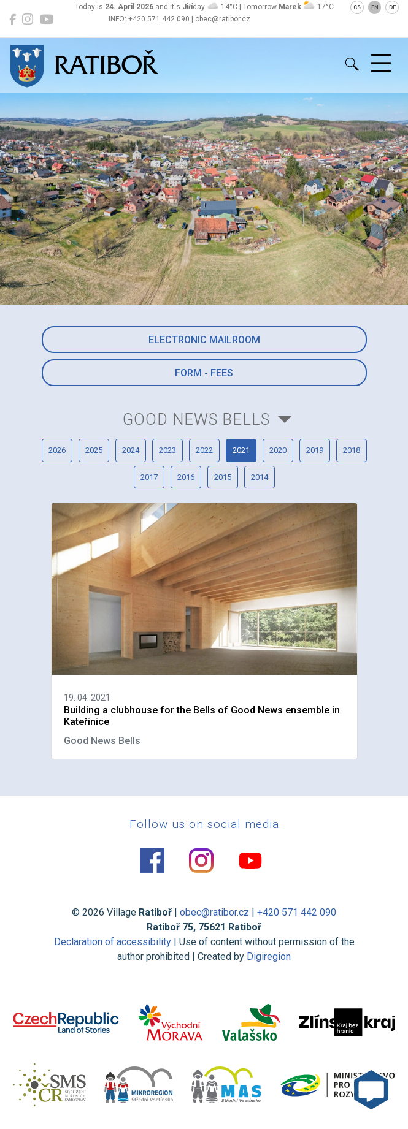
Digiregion (269, 956)
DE (392, 7)
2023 (167, 450)
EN (375, 7)
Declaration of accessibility (112, 942)
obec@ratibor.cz (214, 912)
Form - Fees (204, 373)
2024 (130, 450)
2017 (149, 477)
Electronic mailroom (204, 340)
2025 (93, 450)
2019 (314, 450)
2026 (57, 450)
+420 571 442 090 (296, 912)
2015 (222, 477)
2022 (204, 450)
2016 (185, 477)
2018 (351, 450)
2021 (241, 450)
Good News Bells (196, 419)
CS (357, 7)
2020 (278, 450)
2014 (259, 477)
